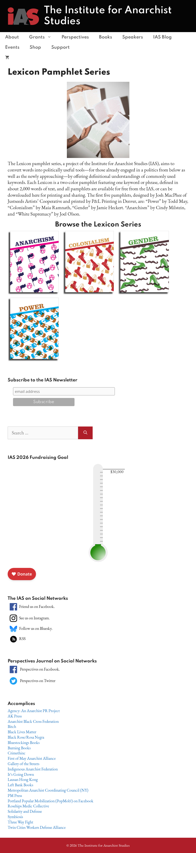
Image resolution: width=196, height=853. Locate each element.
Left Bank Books (20, 785)
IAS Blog (162, 37)
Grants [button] (42, 37)
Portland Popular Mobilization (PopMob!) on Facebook (50, 801)
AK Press (15, 716)
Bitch (12, 726)
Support (60, 47)
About (12, 37)
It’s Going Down (21, 774)
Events (12, 47)
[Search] (85, 433)
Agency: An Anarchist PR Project (34, 710)
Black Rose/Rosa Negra (26, 737)
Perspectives (75, 37)
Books (105, 37)
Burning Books (19, 748)
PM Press (15, 795)
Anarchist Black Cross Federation (33, 721)
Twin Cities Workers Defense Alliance (37, 827)
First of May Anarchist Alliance (32, 758)
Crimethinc (17, 753)
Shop (35, 47)
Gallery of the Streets (23, 763)
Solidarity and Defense (25, 811)
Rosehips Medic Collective (28, 806)
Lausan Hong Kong (23, 779)
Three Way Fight (20, 822)
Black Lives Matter (22, 732)
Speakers (132, 37)
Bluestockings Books (24, 742)
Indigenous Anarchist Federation (33, 769)
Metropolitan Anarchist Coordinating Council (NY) (48, 790)
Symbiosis (15, 816)
